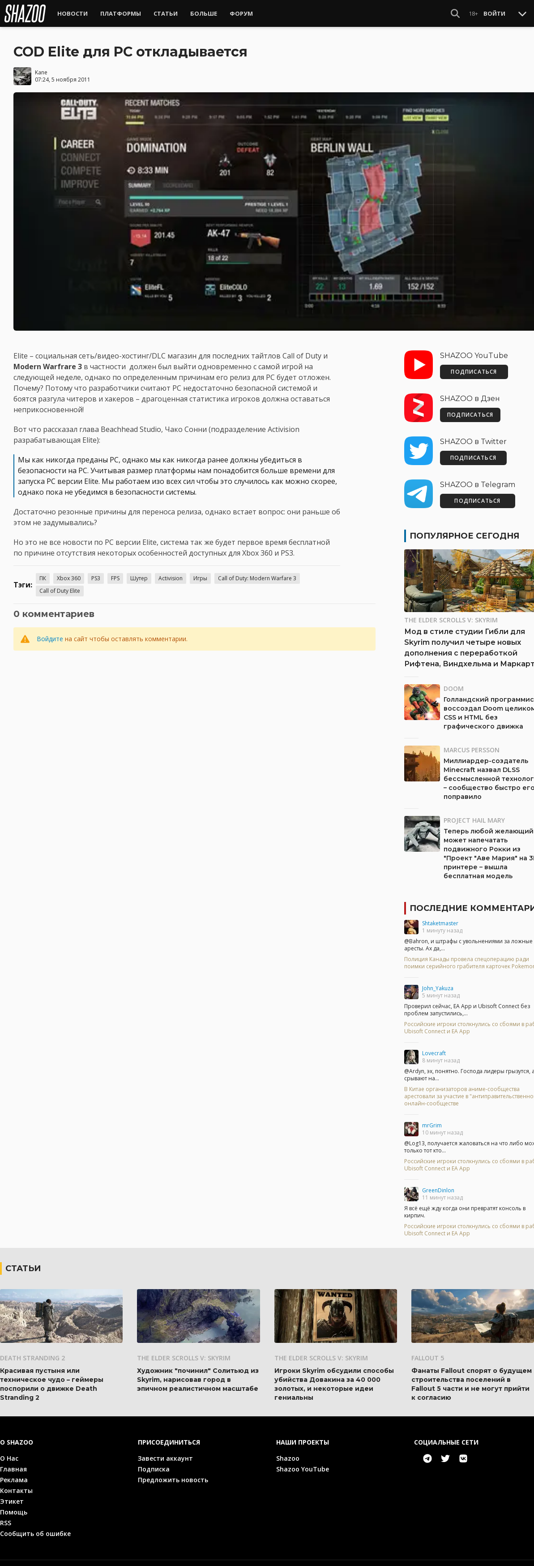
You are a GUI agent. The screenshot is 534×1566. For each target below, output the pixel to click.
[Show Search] (455, 13)
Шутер (139, 572)
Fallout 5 (427, 1352)
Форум (241, 13)
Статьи (166, 13)
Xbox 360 (69, 572)
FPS (115, 572)
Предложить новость (173, 1474)
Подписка (154, 1463)
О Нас (9, 1452)
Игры (200, 572)
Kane (41, 66)
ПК (42, 572)
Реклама (14, 1474)
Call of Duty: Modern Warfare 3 (257, 572)
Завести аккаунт (165, 1452)
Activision (170, 572)
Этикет (12, 1495)
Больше (203, 13)
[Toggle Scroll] (522, 13)
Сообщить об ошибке (35, 1527)
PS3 (95, 572)
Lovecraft (434, 1047)
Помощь (13, 1506)
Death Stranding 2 (32, 1352)
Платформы (120, 13)
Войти (494, 13)
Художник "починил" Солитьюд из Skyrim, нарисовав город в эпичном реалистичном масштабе (198, 1374)
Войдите (50, 633)
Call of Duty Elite (59, 585)
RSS (5, 1517)
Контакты (16, 1484)
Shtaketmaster (440, 917)
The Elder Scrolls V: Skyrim (184, 1352)
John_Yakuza (437, 982)
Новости (72, 13)
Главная (13, 1463)
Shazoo (287, 1452)
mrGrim (432, 1119)
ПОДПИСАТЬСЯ (474, 366)
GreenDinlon (438, 1184)
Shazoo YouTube (302, 1463)
